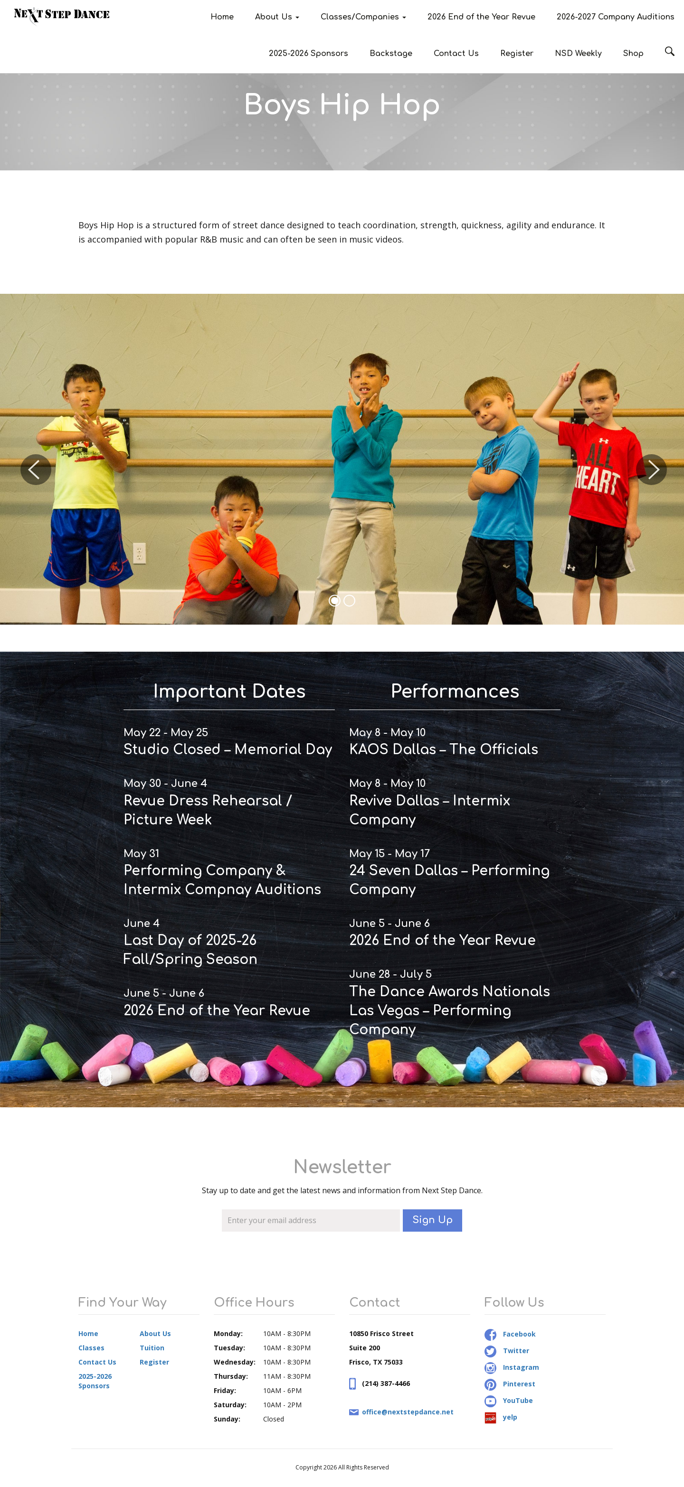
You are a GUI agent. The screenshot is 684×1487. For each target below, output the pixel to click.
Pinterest (509, 1383)
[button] (34, 459)
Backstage (391, 53)
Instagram (511, 1367)
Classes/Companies (363, 17)
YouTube (508, 1400)
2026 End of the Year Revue (481, 17)
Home (222, 17)
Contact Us (456, 53)
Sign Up (432, 1220)
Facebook (510, 1333)
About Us (277, 17)
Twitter (506, 1350)
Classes (91, 1347)
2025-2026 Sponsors (308, 53)
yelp (500, 1417)
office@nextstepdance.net (408, 1411)
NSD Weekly (578, 53)
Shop (633, 53)
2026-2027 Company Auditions (615, 17)
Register (516, 53)
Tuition (152, 1347)
